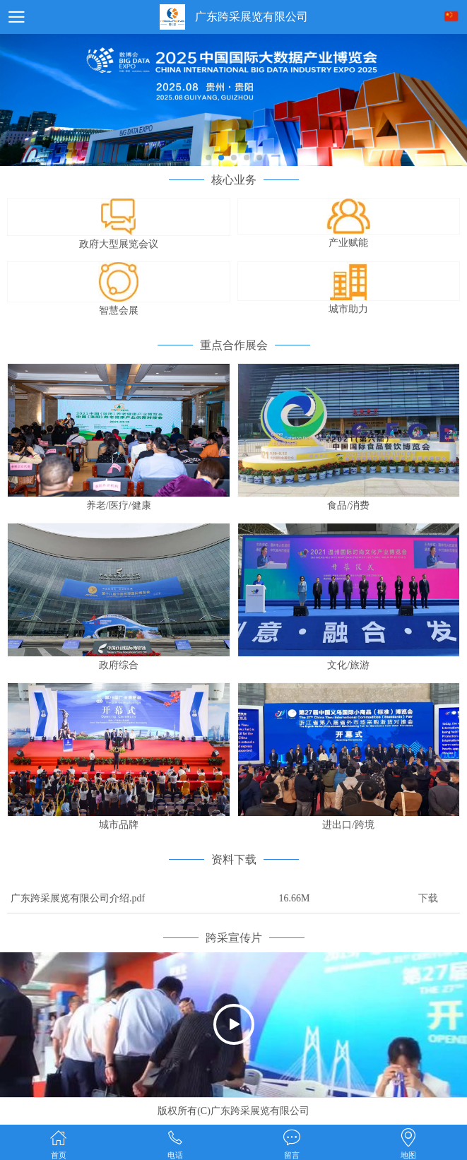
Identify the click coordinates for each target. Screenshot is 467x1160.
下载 (428, 898)
